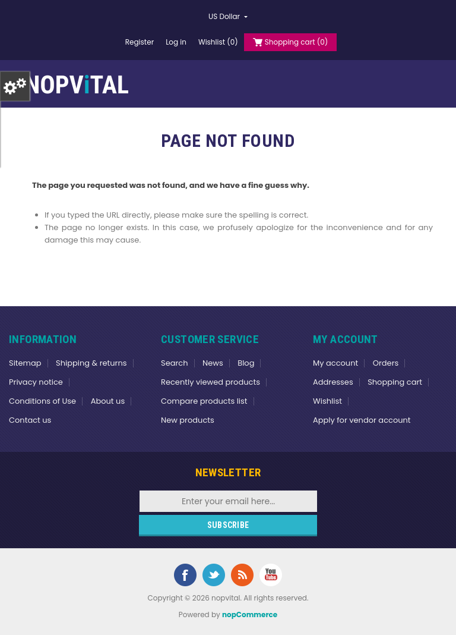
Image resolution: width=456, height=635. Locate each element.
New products (187, 420)
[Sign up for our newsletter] (229, 501)
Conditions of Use (42, 401)
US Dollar (225, 16)
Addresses (333, 382)
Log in (176, 42)
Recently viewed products (210, 382)
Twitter (213, 575)
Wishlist (327, 401)
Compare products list (204, 401)
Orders (386, 363)
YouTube (270, 575)
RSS (242, 575)
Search (174, 363)
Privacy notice (36, 382)
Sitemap (25, 363)
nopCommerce (249, 614)
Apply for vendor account (362, 420)
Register (139, 42)
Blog (246, 363)
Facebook (185, 575)
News (212, 363)
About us (108, 401)
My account (335, 363)
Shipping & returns (91, 363)
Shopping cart (395, 382)
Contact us (30, 420)
